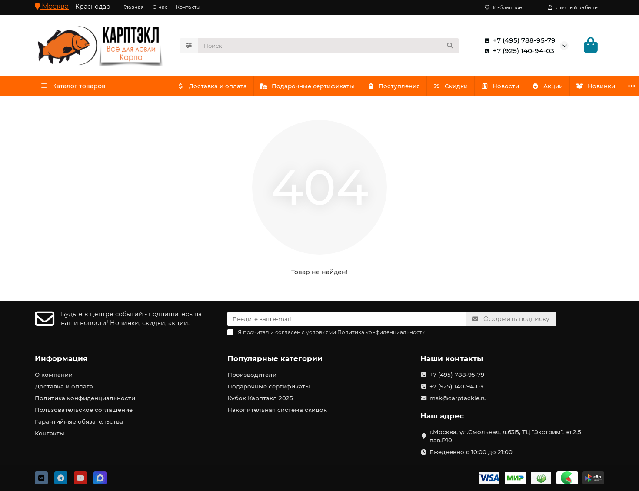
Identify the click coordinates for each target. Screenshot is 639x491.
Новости (509, 86)
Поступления (399, 86)
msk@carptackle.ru (458, 398)
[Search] (328, 45)
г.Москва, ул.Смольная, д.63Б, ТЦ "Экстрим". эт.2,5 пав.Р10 (505, 436)
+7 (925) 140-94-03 (517, 51)
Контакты (188, 7)
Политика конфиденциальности (85, 398)
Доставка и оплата (213, 86)
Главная (133, 7)
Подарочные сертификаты (310, 86)
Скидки (458, 86)
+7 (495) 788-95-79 (518, 40)
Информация (61, 358)
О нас (160, 7)
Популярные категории (275, 358)
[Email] (346, 319)
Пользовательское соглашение (84, 409)
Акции (559, 86)
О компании (54, 374)
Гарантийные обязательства (79, 421)
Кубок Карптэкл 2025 (260, 398)
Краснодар (92, 6)
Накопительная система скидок (277, 409)
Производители (251, 374)
